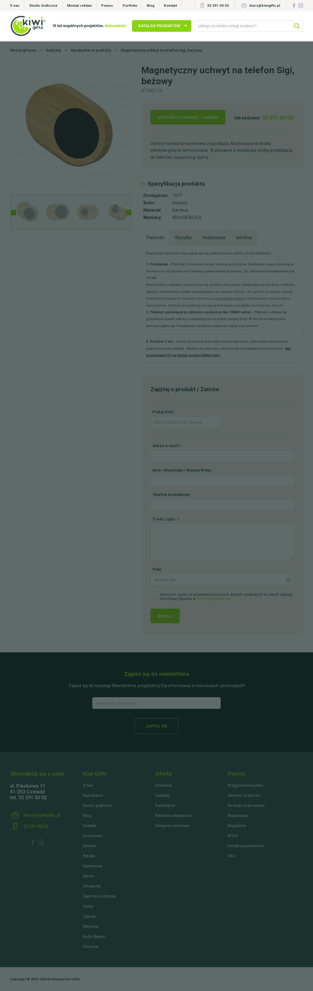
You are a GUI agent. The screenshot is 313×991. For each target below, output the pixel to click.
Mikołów (90, 926)
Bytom (88, 876)
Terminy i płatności (244, 795)
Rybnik (89, 856)
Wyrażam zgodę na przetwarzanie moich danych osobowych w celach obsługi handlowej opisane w (226, 596)
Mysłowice (92, 866)
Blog (150, 5)
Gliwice (89, 845)
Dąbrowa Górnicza (99, 896)
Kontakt (170, 5)
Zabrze (89, 916)
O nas (15, 5)
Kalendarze (165, 805)
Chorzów (91, 946)
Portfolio (130, 5)
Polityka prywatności (246, 845)
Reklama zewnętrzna (173, 815)
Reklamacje (238, 815)
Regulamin (237, 825)
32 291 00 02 (218, 5)
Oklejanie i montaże (172, 825)
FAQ (231, 856)
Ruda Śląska (94, 936)
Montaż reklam (79, 5)
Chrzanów (92, 886)
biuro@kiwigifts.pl (264, 5)
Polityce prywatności (214, 599)
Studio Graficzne (43, 5)
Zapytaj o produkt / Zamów (188, 117)
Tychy (88, 906)
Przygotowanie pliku (245, 785)
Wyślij (165, 616)
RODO (233, 835)
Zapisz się (156, 726)
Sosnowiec (93, 835)
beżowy (179, 202)
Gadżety (162, 795)
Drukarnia (163, 785)
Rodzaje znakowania (246, 805)
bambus (180, 210)
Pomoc (107, 5)
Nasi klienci (93, 795)
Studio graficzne (97, 805)
